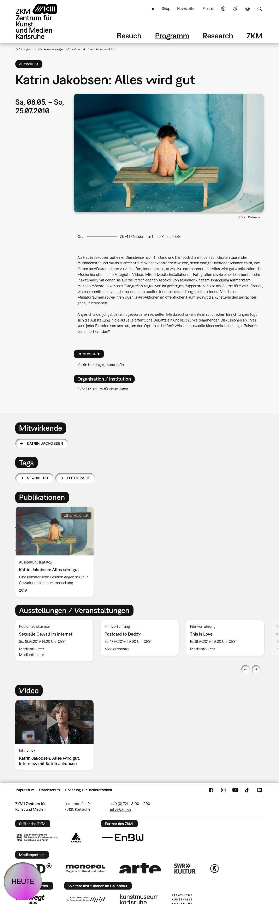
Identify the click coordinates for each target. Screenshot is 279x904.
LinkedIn (259, 790)
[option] (56, 552)
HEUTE (23, 881)
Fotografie (78, 478)
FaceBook (211, 790)
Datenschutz (49, 790)
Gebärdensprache (235, 9)
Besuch (129, 35)
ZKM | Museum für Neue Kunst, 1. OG (150, 236)
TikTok (247, 790)
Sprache (247, 9)
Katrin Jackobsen (45, 443)
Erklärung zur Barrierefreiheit (88, 790)
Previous (245, 669)
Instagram (223, 790)
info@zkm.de (120, 809)
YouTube (235, 790)
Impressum (25, 790)
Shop (166, 8)
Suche (259, 9)
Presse (207, 8)
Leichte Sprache (223, 9)
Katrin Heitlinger (90, 365)
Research (218, 35)
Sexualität (38, 478)
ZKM (255, 35)
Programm (172, 35)
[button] (169, 153)
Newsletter (186, 8)
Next (256, 669)
